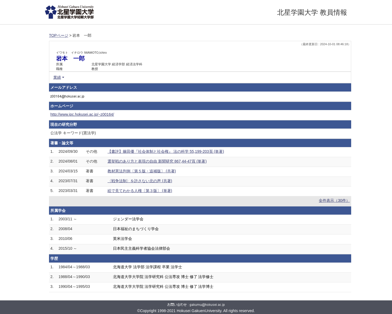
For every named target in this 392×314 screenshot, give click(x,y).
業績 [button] (57, 77)
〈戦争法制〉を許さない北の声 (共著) (140, 181)
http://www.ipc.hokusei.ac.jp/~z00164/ (82, 114)
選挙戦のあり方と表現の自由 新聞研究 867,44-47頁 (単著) (157, 161)
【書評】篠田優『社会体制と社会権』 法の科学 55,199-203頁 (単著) (166, 151)
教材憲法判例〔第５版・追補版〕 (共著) (142, 171)
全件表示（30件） (334, 200)
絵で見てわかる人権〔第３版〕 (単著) (140, 190)
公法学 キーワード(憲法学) (73, 133)
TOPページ (58, 35)
